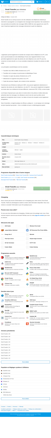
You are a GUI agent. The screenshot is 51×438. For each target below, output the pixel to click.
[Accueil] (1, 5)
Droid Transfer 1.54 (5, 339)
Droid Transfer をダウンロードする (9, 177)
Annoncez (15, 406)
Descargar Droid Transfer (7, 179)
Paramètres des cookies (23, 410)
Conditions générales (6, 409)
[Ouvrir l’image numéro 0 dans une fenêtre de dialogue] (11, 115)
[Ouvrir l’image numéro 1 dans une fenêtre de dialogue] (32, 115)
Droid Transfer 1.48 (5, 350)
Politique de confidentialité (34, 409)
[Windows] (5, 5)
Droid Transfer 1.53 (5, 342)
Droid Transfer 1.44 (5, 358)
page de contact (39, 215)
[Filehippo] (4, 2)
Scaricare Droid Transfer (35, 175)
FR (47, 2)
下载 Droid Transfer (20, 179)
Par (11, 11)
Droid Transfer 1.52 (5, 344)
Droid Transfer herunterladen (27, 177)
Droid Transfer (15, 9)
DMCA (14, 410)
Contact (9, 406)
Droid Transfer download (7, 175)
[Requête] (22, 2)
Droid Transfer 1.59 (5, 333)
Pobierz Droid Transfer (21, 175)
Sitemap (21, 406)
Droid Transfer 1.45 (5, 355)
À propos (3, 406)
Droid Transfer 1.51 (5, 347)
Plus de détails (25, 362)
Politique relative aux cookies (20, 409)
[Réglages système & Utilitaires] (13, 5)
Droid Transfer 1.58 (5, 336)
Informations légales (6, 410)
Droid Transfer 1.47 (5, 352)
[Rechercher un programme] (32, 2)
